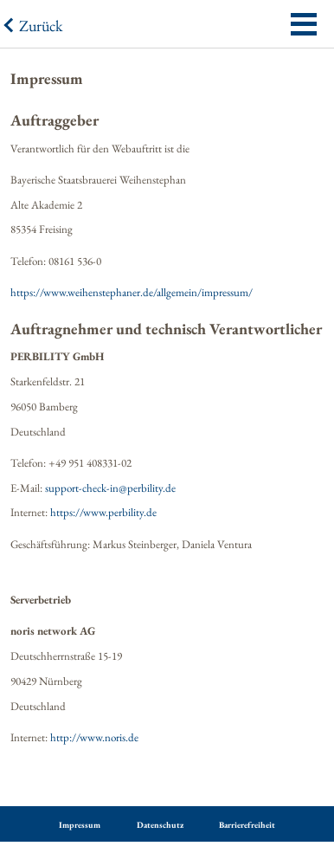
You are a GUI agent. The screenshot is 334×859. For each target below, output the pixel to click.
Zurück (40, 26)
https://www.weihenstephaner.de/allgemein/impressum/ (131, 292)
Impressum (79, 824)
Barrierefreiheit (247, 824)
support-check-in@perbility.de (110, 488)
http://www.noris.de (94, 737)
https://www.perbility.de (103, 512)
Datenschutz (160, 824)
